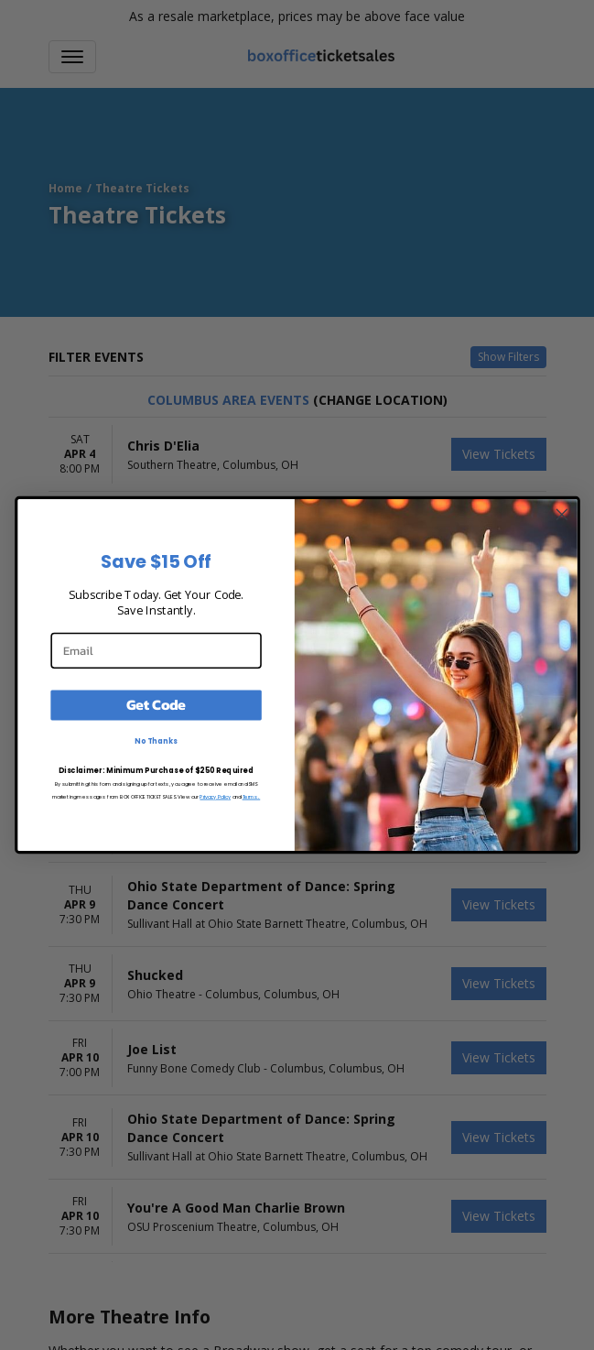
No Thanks (156, 740)
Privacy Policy (215, 796)
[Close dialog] (561, 514)
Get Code (156, 705)
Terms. (251, 796)
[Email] (155, 650)
